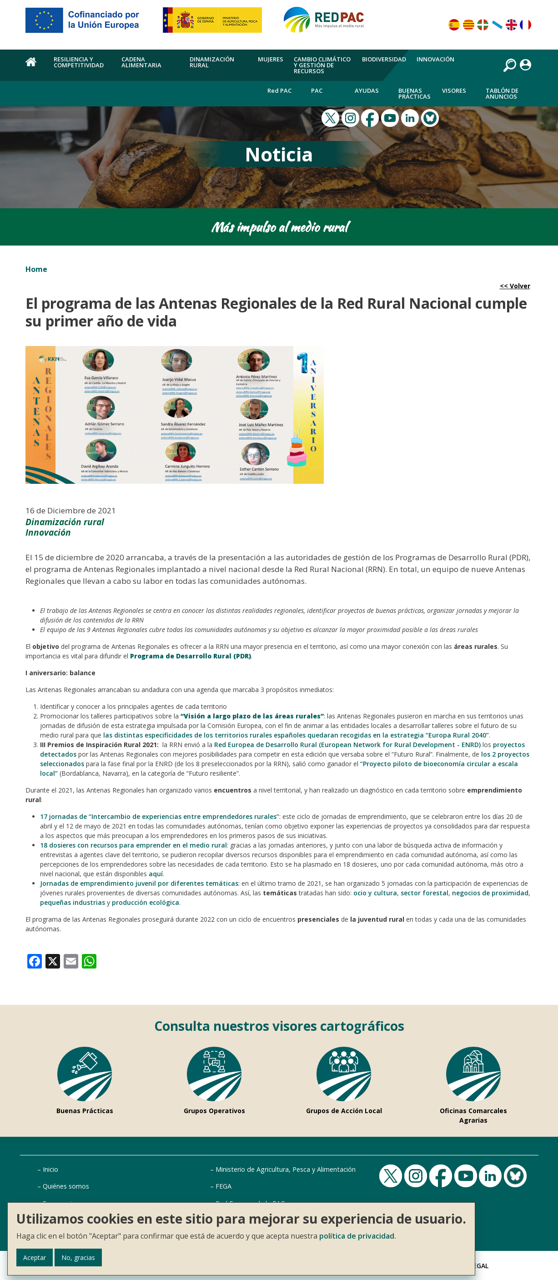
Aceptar (34, 1257)
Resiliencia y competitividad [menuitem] (79, 62)
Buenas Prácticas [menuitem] (414, 93)
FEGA (223, 1186)
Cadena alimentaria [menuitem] (141, 62)
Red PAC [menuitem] (279, 90)
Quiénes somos (66, 1186)
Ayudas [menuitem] (367, 90)
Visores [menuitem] (454, 90)
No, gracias (78, 1257)
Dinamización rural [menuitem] (212, 62)
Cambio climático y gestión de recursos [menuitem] (322, 65)
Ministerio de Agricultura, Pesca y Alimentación (286, 1169)
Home (36, 269)
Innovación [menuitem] (435, 59)
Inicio (50, 1169)
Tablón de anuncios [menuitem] (502, 93)
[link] (34, 961)
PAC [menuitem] (316, 90)
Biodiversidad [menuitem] (384, 59)
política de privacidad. (357, 1236)
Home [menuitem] (34, 67)
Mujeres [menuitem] (270, 59)
